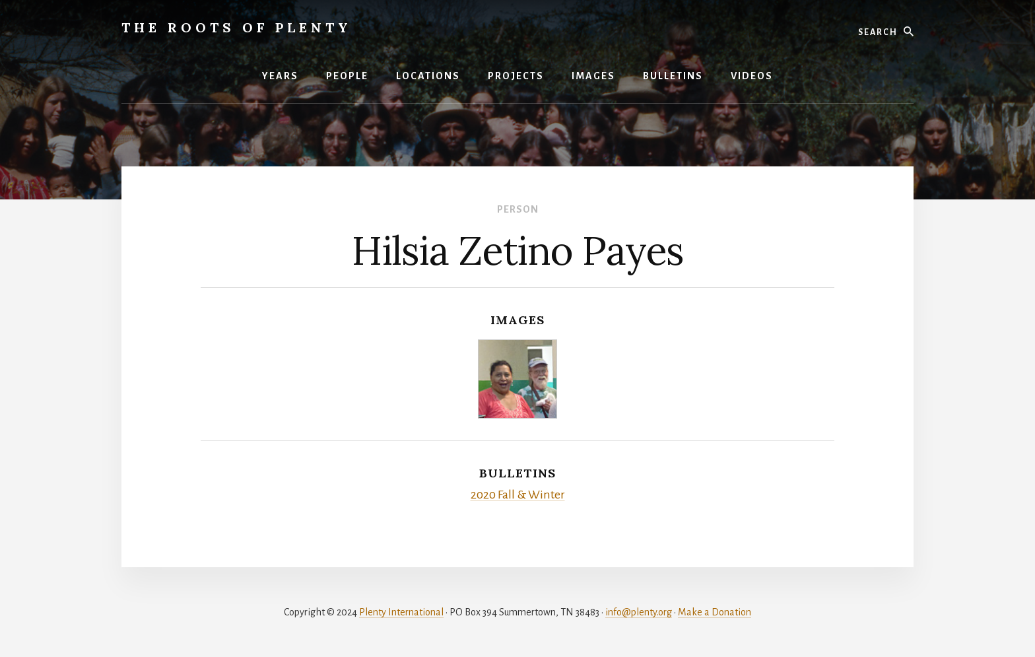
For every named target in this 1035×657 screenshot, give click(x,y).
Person (518, 209)
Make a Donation (714, 612)
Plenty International (401, 612)
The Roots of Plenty (236, 27)
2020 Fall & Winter (518, 494)
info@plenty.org (638, 612)
